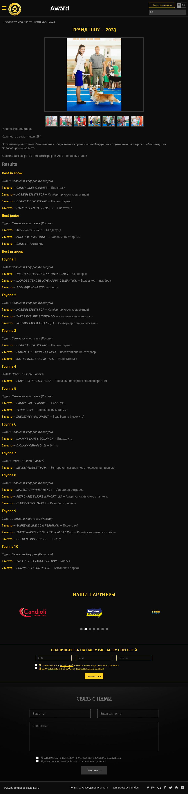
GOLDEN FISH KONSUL (31, 539)
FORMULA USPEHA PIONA (33, 381)
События (23, 21)
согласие (52, 668)
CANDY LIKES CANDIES (31, 187)
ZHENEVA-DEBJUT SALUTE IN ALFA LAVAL (44, 532)
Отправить (94, 770)
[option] (94, 74)
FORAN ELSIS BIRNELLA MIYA (36, 352)
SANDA (21, 243)
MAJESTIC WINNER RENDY (34, 489)
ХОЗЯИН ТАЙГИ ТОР (30, 194)
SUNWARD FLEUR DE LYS (33, 568)
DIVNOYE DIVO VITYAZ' (31, 201)
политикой (66, 665)
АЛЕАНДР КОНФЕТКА (31, 287)
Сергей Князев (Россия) (28, 374)
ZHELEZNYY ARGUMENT (32, 416)
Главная (9, 21)
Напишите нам (162, 5)
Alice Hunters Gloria (29, 230)
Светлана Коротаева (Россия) (32, 223)
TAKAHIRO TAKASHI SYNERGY (36, 561)
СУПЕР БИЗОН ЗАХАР (31, 503)
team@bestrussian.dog (125, 787)
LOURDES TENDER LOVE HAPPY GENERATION (46, 280)
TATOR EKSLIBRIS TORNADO (35, 316)
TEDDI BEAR (24, 410)
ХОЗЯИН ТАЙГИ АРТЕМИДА (35, 323)
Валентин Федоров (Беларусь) (32, 181)
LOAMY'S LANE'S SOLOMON (34, 208)
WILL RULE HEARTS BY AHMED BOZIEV (42, 274)
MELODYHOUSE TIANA (31, 467)
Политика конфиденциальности (88, 787)
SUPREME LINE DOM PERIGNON (37, 525)
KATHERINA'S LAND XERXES (35, 359)
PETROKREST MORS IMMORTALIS (39, 496)
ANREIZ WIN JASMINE (31, 237)
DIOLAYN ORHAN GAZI (31, 445)
